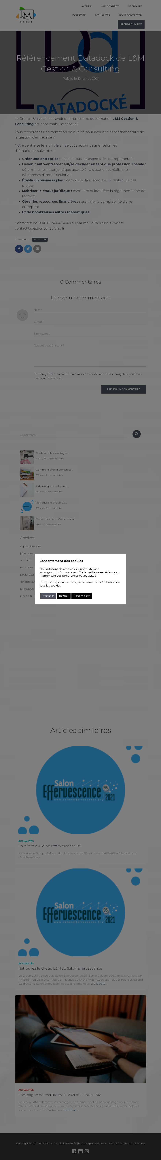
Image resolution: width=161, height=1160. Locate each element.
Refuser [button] (63, 595)
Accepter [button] (48, 595)
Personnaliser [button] (82, 595)
